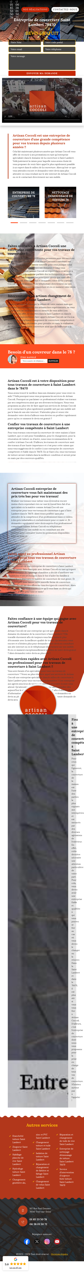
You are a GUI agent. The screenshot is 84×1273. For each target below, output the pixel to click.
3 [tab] (32, 222)
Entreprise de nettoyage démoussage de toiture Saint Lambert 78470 (67, 1156)
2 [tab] (23, 222)
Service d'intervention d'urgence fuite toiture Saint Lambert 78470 (67, 1177)
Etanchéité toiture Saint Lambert (18, 1139)
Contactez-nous (65, 9)
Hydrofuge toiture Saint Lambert (18, 1171)
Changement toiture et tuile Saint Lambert (43, 1145)
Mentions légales (59, 1254)
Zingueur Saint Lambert (20, 1148)
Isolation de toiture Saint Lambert (42, 1156)
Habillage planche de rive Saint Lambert (18, 1159)
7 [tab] (70, 222)
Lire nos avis (15, 1268)
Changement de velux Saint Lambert (43, 1184)
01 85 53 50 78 (38, 1219)
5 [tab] (51, 222)
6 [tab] (60, 222)
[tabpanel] (23, 202)
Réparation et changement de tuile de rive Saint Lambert (67, 1139)
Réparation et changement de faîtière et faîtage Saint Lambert (43, 1170)
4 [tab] (42, 222)
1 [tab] (14, 222)
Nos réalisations (35, 9)
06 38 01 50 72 (38, 1224)
